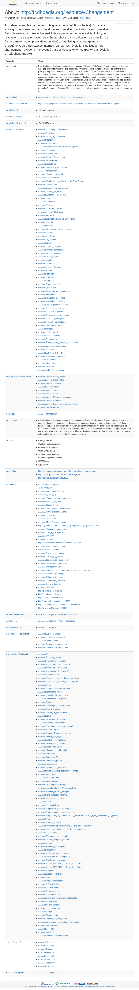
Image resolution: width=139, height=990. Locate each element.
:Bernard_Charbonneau (51, 157)
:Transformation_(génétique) (54, 315)
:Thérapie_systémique (51, 888)
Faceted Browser (105, 3)
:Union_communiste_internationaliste (57, 898)
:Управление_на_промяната (54, 498)
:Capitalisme (47, 164)
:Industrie (45, 226)
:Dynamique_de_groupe (52, 195)
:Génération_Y (48, 757)
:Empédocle (46, 202)
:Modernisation (48, 925)
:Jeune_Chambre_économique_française (59, 771)
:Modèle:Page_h (48, 387)
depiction (11, 621)
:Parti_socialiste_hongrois (52, 795)
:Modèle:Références (50, 400)
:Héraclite (45, 222)
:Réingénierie (47, 850)
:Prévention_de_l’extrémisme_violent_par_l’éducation (64, 826)
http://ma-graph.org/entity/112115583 (54, 601)
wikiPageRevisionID (16, 123)
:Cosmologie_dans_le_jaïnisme (55, 705)
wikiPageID (12, 110)
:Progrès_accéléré (49, 284)
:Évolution (46, 349)
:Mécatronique (47, 781)
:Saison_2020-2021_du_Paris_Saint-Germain (61, 867)
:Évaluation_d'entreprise (52, 346)
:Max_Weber (47, 360)
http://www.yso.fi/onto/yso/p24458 (52, 608)
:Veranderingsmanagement (53, 546)
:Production (46, 277)
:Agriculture (46, 133)
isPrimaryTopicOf (15, 627)
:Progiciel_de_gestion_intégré (54, 809)
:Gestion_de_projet (50, 736)
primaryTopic (15, 973)
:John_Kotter (47, 774)
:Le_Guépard (47, 239)
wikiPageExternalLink (16, 104)
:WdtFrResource (47, 966)
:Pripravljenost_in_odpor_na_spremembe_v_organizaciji (65, 570)
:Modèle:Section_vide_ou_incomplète (57, 404)
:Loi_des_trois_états (50, 246)
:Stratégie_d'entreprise (51, 874)
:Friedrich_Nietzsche (50, 212)
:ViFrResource (46, 952)
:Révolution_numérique (51, 301)
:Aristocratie (46, 150)
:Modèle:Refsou (48, 407)
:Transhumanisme (49, 894)
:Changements (48, 641)
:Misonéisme (47, 366)
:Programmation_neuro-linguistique (56, 812)
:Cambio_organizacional (52, 512)
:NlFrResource (46, 946)
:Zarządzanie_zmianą (51, 553)
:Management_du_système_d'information (59, 922)
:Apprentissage (48, 143)
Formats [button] (51, 3)
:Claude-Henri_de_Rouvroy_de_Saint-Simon (60, 181)
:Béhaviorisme (47, 160)
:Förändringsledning (50, 574)
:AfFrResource (46, 956)
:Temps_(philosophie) (50, 881)
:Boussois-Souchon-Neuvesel (54, 688)
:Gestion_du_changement (52, 644)
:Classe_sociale (48, 178)
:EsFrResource (46, 959)
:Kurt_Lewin (46, 236)
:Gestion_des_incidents (51, 743)
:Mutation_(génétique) (51, 250)
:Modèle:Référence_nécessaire (55, 397)
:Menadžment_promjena (52, 522)
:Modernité (46, 929)
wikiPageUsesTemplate (18, 376)
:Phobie (45, 270)
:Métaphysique (48, 257)
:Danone (45, 716)
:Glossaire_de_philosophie (53, 750)
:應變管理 (46, 587)
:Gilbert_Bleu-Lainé (50, 747)
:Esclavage (46, 205)
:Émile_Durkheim (49, 336)
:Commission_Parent (50, 692)
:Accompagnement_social (52, 129)
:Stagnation (46, 870)
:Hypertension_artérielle (52, 767)
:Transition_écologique (51, 318)
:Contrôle (45, 702)
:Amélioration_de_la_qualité (53, 671)
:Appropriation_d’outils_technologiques (58, 147)
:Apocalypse (47, 140)
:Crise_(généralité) (49, 709)
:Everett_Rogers (48, 730)
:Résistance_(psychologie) (53, 853)
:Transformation (48, 891)
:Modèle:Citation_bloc (51, 380)
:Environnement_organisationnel (55, 726)
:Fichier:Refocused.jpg (51, 370)
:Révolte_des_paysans (51, 860)
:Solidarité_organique (50, 312)
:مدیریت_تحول (48, 515)
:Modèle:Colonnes (49, 383)
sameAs (11, 484)
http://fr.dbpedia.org (53, 18)
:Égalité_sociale (48, 332)
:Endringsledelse (49, 550)
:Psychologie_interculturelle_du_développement (62, 829)
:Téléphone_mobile (50, 325)
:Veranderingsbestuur (51, 491)
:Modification (47, 932)
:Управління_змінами (51, 580)
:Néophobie (46, 260)
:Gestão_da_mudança (51, 556)
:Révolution (46, 294)
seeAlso (11, 471)
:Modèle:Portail (48, 394)
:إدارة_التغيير (47, 495)
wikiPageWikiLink (15, 129)
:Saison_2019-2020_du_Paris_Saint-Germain (61, 863)
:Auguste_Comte (49, 154)
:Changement (48, 627)
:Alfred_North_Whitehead (52, 668)
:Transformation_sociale (52, 637)
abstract (11, 66)
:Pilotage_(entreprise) (51, 798)
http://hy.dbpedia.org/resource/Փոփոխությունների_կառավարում (69, 525)
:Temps (44, 877)
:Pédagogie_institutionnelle (53, 836)
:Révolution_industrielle (51, 298)
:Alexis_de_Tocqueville (51, 136)
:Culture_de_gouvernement (53, 712)
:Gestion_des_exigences (52, 740)
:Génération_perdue (50, 760)
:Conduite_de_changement (53, 647)
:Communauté (47, 184)
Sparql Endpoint (126, 3)
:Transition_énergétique (51, 322)
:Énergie (45, 912)
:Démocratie (47, 198)
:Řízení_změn (48, 505)
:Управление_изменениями (54, 560)
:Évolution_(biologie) (50, 353)
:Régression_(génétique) (52, 356)
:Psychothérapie (48, 833)
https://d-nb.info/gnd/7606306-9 (51, 598)
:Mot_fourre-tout (48, 778)
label (9, 440)
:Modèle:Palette (48, 390)
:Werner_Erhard (48, 905)
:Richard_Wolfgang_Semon (53, 839)
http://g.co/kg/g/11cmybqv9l (50, 591)
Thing (23, 18)
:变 (43, 654)
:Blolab (44, 685)
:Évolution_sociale (49, 634)
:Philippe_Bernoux (49, 267)
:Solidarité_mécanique (51, 308)
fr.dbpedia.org (86, 18)
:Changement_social (50, 174)
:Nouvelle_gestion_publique (53, 791)
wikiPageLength (14, 117)
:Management (47, 171)
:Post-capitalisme (49, 805)
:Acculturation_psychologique (54, 664)
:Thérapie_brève (48, 884)
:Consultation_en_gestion (52, 699)
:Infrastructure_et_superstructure (55, 229)
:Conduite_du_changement (53, 188)
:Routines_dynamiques (51, 846)
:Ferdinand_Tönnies (50, 208)
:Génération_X (48, 754)
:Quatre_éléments (49, 287)
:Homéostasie (47, 764)
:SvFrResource (46, 942)
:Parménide (46, 263)
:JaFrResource (46, 949)
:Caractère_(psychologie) (52, 167)
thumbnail (11, 97)
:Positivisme (46, 274)
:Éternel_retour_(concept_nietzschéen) (58, 342)
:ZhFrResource (46, 963)
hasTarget (13, 942)
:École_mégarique (49, 908)
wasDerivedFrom (15, 614)
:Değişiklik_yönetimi (50, 577)
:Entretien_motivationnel (52, 723)
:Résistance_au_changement (54, 291)
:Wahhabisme (47, 901)
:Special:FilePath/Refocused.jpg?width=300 (61, 97)
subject (10, 414)
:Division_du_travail (50, 191)
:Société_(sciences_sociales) (54, 305)
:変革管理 (46, 536)
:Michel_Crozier (48, 363)
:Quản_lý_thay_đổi (50, 584)
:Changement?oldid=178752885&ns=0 (58, 614)
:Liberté (45, 243)
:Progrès (45, 281)
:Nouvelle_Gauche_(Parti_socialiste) (57, 788)
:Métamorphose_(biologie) (53, 784)
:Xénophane (47, 329)
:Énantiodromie (48, 339)
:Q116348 (45, 488)
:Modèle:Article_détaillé (51, 376)
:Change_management (49, 484)
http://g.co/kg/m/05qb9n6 (48, 594)
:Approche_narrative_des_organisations (58, 678)
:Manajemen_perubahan (52, 529)
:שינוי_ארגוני (47, 519)
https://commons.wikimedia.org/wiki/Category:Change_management (67, 471)
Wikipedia (50, 987)
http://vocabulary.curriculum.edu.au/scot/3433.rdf (59, 604)
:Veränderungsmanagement (54, 508)
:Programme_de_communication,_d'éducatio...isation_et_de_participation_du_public (77, 815)
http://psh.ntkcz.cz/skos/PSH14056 (53, 478)
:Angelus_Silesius (49, 675)
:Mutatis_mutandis (49, 253)
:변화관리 (46, 539)
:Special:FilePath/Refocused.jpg (56, 621)
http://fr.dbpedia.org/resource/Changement (67, 12)
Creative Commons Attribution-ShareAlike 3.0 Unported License (93, 987)
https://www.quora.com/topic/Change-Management (59, 474)
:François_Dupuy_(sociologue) (54, 733)
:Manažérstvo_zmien (51, 567)
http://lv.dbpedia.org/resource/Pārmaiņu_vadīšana (59, 543)
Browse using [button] (33, 3)
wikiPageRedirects (17, 634)
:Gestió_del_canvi (49, 501)
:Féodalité (46, 215)
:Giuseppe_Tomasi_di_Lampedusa (56, 219)
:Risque (45, 843)
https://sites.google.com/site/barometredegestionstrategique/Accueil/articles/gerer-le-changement (79, 104)
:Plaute (44, 802)
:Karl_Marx (46, 233)
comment (11, 420)
